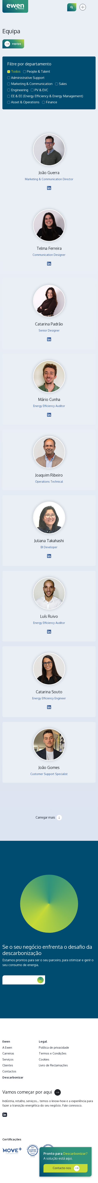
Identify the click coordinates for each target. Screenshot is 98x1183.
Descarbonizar (12, 1077)
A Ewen (7, 1047)
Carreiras (8, 1053)
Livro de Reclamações (53, 1065)
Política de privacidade (54, 1047)
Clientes (7, 1065)
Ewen (6, 1041)
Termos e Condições (52, 1053)
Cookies (44, 1059)
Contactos (9, 1071)
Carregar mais (45, 817)
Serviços (7, 1059)
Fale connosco (71, 1105)
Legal (43, 1041)
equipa (12, 44)
